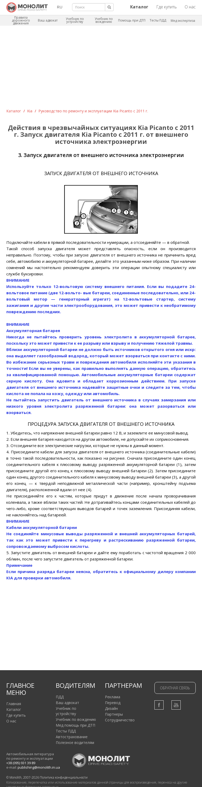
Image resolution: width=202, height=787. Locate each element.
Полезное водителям (75, 742)
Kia (29, 110)
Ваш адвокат (48, 20)
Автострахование (72, 736)
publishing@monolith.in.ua (39, 767)
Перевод (112, 702)
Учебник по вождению (104, 20)
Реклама (112, 696)
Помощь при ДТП (131, 20)
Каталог (13, 110)
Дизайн (111, 708)
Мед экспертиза (183, 20)
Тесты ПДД (158, 20)
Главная (13, 703)
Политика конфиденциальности (64, 777)
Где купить (166, 7)
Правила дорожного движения (21, 20)
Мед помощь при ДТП (75, 725)
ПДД (60, 696)
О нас (190, 7)
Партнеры (114, 714)
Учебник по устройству (75, 20)
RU (59, 6)
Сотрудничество (120, 719)
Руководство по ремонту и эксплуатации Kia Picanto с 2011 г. (93, 110)
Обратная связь (175, 687)
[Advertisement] (101, 69)
